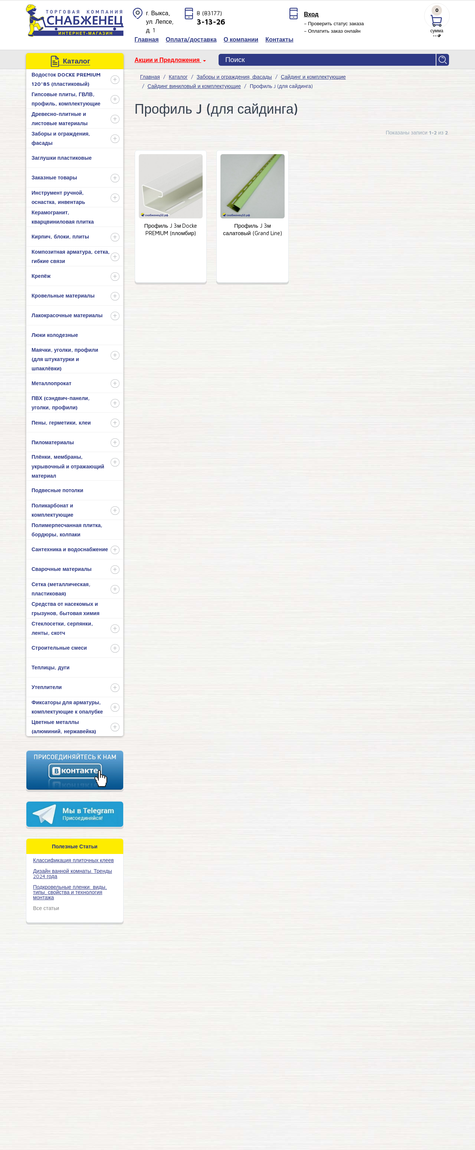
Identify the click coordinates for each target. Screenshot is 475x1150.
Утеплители (47, 687)
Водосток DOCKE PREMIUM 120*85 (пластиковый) (66, 79)
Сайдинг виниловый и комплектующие (194, 86)
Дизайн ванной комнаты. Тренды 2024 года (72, 873)
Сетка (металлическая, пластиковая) (61, 589)
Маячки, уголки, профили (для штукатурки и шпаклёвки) (65, 359)
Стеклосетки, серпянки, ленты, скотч (62, 628)
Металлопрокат (51, 383)
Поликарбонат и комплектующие (52, 510)
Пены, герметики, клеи (61, 422)
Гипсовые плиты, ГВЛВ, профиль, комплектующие (66, 99)
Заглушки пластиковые (62, 158)
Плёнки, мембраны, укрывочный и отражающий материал (68, 466)
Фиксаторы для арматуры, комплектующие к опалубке (67, 707)
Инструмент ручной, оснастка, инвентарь (58, 197)
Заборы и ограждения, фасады (61, 138)
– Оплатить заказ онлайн (332, 31)
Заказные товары (54, 177)
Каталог (178, 77)
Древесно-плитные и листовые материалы (60, 118)
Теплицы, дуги (50, 667)
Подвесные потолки (57, 490)
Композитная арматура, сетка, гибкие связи (71, 256)
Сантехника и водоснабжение (70, 549)
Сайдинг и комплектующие (313, 77)
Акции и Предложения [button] (168, 59)
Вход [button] (311, 14)
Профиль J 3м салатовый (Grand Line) (252, 229)
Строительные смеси (59, 647)
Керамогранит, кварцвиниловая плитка (63, 217)
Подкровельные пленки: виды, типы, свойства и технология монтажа (70, 892)
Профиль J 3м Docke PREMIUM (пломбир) (170, 229)
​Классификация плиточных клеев (73, 860)
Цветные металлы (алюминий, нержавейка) (64, 726)
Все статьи (46, 908)
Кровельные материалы (63, 295)
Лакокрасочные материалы (67, 315)
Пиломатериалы (53, 442)
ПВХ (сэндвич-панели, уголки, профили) (61, 402)
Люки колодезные (55, 335)
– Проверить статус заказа (334, 23)
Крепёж (41, 276)
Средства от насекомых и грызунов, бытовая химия (65, 608)
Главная (150, 77)
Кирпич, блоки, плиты (60, 236)
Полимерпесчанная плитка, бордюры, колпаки (67, 529)
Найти (442, 60)
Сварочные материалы (62, 569)
